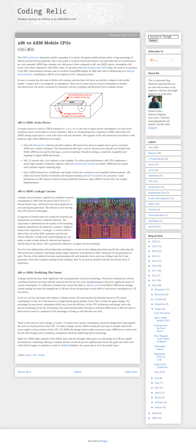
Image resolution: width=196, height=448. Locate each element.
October (159, 299)
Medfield (65, 345)
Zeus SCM (159, 372)
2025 (154, 246)
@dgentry (153, 128)
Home (77, 372)
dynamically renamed (85, 164)
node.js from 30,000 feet (160, 366)
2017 (154, 270)
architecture (154, 187)
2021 (154, 256)
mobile (41, 355)
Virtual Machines (156, 215)
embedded (153, 175)
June (157, 383)
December (160, 289)
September (160, 304)
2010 (154, 285)
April (157, 392)
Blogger (104, 441)
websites (152, 209)
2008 (154, 418)
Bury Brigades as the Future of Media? (161, 339)
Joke (150, 147)
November (160, 294)
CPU (34, 355)
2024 (154, 251)
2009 (154, 413)
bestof (28, 355)
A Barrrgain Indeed (159, 347)
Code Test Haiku (162, 313)
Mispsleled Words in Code (159, 357)
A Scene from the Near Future (160, 328)
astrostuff (152, 226)
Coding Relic (42, 10)
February (159, 402)
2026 (154, 241)
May (157, 387)
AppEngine (153, 221)
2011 (154, 280)
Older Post (131, 372)
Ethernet (152, 153)
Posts (154, 60)
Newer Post (24, 372)
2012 (154, 275)
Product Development (158, 198)
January (159, 407)
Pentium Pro (39, 145)
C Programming (156, 159)
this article (96, 285)
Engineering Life (156, 192)
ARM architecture (30, 57)
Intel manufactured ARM (94, 67)
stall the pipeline (95, 175)
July (157, 378)
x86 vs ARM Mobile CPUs (162, 319)
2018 (154, 266)
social (151, 170)
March (158, 397)
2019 (154, 261)
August (158, 309)
